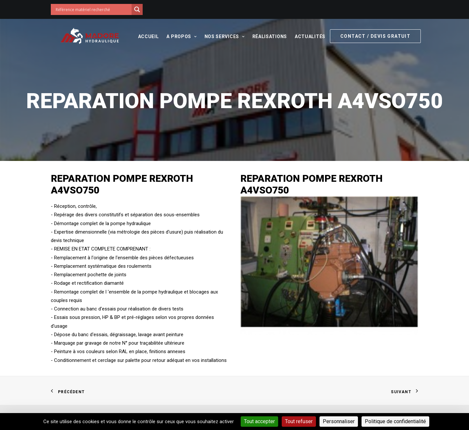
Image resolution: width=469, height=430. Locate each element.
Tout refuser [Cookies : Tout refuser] (299, 421)
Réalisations (266, 36)
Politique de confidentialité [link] (395, 421)
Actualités (307, 36)
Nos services (222, 36)
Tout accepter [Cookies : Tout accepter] (259, 421)
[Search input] (93, 9)
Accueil (145, 36)
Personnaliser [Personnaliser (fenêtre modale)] (339, 421)
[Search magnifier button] (137, 9)
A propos (179, 36)
